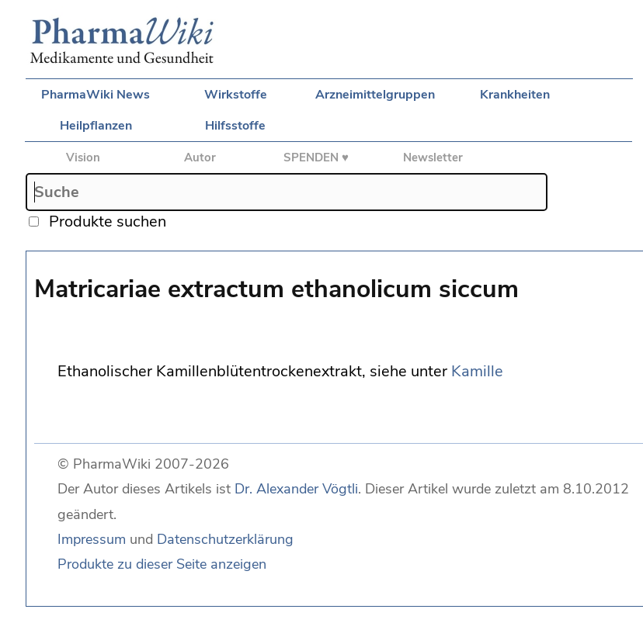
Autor (200, 157)
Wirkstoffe (235, 94)
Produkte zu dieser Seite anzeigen (161, 564)
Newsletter (433, 157)
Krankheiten (515, 94)
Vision (83, 157)
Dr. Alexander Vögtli (296, 488)
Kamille (477, 371)
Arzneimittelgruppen (375, 94)
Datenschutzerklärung (225, 539)
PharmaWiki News (95, 94)
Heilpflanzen (96, 125)
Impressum (91, 539)
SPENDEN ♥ (316, 157)
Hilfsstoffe (235, 125)
